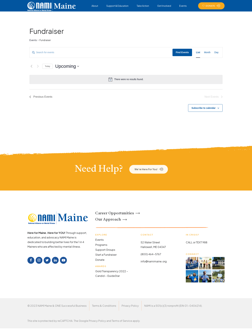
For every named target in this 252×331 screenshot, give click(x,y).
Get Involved (164, 5)
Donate (99, 259)
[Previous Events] (31, 66)
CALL (189, 242)
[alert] (126, 79)
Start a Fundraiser (106, 254)
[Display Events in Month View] (207, 52)
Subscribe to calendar (204, 108)
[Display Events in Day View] (216, 52)
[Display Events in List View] (198, 52)
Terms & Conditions (104, 305)
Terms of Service (122, 320)
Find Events (182, 52)
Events (183, 5)
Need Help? (99, 169)
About (95, 5)
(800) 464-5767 (151, 254)
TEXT (199, 242)
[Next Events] (38, 66)
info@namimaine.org (154, 261)
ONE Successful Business (71, 305)
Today (47, 66)
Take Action (143, 5)
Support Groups (105, 249)
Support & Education (117, 5)
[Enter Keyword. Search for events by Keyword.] (101, 52)
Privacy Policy (130, 305)
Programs (101, 244)
